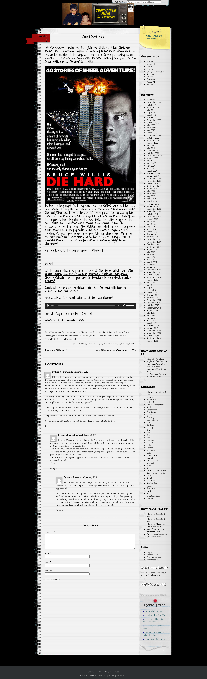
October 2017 (153, 244)
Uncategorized (153, 496)
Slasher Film (152, 483)
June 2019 (151, 193)
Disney (150, 427)
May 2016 (151, 287)
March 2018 (152, 231)
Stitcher (150, 74)
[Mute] (124, 305)
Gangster (151, 440)
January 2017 (152, 267)
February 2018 (153, 234)
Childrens (151, 412)
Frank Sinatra (109, 332)
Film (149, 437)
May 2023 (151, 130)
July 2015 (151, 313)
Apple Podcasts (66, 320)
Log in (149, 552)
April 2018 (151, 229)
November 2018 (154, 211)
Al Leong (53, 332)
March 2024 (152, 115)
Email (48, 562)
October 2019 (153, 183)
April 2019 (151, 198)
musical (150, 463)
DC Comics (152, 425)
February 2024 (153, 117)
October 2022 (153, 138)
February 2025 (153, 99)
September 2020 (154, 155)
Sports (150, 486)
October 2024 (153, 105)
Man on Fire (84, 336)
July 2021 (151, 148)
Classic (125, 344)
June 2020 (151, 163)
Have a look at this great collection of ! (79, 297)
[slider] (86, 305)
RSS (81, 320)
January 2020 (153, 176)
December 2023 (154, 120)
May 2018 (151, 226)
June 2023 (151, 127)
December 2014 (154, 330)
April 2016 (151, 290)
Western (150, 498)
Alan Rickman (63, 332)
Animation (151, 402)
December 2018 (154, 209)
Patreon (150, 61)
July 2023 (151, 125)
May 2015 (151, 318)
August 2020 (152, 158)
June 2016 (151, 285)
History (150, 442)
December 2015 (154, 300)
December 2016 (154, 269)
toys (149, 493)
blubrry (150, 76)
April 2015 (151, 320)
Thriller (133, 344)
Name (48, 553)
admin (149, 514)
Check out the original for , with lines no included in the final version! (85, 289)
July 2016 (151, 282)
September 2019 (154, 186)
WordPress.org (153, 559)
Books (149, 407)
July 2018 (151, 221)
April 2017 (151, 259)
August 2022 (152, 143)
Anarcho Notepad (102, 675)
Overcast (151, 79)
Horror (150, 447)
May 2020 (151, 165)
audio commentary (155, 404)
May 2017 (151, 257)
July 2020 (151, 160)
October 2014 (153, 335)
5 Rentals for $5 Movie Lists (157, 393)
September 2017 (154, 247)
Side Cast (151, 480)
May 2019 (151, 196)
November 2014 (154, 333)
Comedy (150, 417)
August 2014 (152, 341)
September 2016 (154, 277)
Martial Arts (152, 455)
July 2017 (151, 252)
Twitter (150, 66)
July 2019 (151, 191)
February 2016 (153, 295)
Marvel (150, 458)
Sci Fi (149, 475)
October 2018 (153, 214)
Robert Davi (109, 336)
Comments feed (154, 557)
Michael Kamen (96, 336)
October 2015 (153, 305)
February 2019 (153, 204)
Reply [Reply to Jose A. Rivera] (47, 426)
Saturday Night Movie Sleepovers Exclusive (156, 471)
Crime (149, 422)
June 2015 (151, 315)
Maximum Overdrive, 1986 (156, 370)
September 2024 (154, 107)
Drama (150, 430)
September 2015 (154, 307)
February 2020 (153, 173)
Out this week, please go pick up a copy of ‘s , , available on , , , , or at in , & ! (89, 276)
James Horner (58, 336)
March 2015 (152, 323)
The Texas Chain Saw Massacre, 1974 (156, 365)
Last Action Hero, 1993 (154, 639)
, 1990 (156, 515)
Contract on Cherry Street (81, 332)
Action (106, 344)
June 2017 (151, 254)
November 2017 (154, 242)
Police (149, 468)
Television (151, 488)
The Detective (121, 336)
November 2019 (154, 181)
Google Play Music (155, 71)
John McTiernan (71, 336)
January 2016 (152, 297)
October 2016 (153, 274)
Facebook (151, 64)
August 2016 (152, 280)
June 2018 (151, 224)
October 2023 (153, 122)
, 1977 (115, 350)
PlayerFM (151, 82)
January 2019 (152, 206)
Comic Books (153, 420)
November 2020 (154, 150)
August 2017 (152, 249)
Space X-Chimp (120, 675)
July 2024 (151, 110)
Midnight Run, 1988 (155, 359)
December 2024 (154, 102)
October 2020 (153, 153)
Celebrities (152, 409)
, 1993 (57, 350)
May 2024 (151, 112)
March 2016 (152, 292)
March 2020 (152, 171)
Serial (149, 478)
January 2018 (152, 236)
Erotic (149, 432)
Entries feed (152, 554)
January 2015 (152, 328)
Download (87, 313)
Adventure (115, 344)
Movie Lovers (153, 460)
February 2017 (153, 264)
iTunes (150, 69)
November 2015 (154, 302)
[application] (90, 306)
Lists (149, 453)
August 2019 (152, 188)
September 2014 (154, 338)
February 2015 (153, 325)
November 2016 (154, 272)
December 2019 (154, 178)
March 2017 (152, 262)
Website (48, 570)
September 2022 (154, 140)
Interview (151, 450)
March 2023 (152, 132)
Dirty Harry (97, 332)
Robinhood (97, 250)
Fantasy (150, 435)
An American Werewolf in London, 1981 (157, 375)
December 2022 (154, 135)
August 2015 (152, 310)
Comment (50, 532)
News (149, 465)
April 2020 (151, 168)
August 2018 (152, 219)
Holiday (150, 445)
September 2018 (154, 216)
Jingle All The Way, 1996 (157, 361)
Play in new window (66, 313)
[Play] (48, 305)
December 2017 (154, 239)
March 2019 (152, 201)
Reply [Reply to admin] (52, 468)
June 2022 (151, 145)
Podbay (150, 84)
